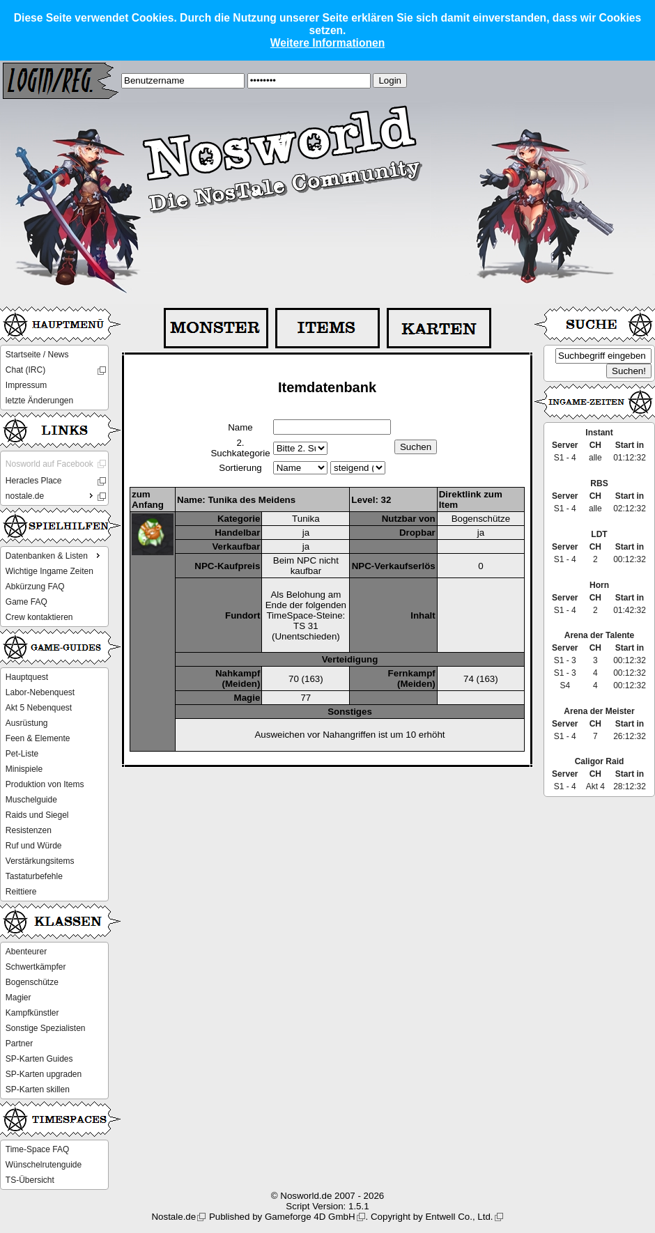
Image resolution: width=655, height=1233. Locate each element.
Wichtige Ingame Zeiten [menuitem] (49, 571)
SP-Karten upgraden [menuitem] (44, 1074)
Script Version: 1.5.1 (327, 1206)
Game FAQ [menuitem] (26, 602)
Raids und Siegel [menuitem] (37, 815)
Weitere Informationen (327, 43)
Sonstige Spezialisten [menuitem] (46, 1028)
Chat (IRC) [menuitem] (25, 370)
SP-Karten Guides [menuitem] (39, 1059)
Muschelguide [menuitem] (31, 800)
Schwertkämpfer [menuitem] (36, 967)
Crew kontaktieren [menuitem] (39, 617)
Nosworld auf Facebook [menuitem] (49, 464)
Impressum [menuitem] (26, 385)
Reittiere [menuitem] (21, 892)
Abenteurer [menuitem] (26, 951)
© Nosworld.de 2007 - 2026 (327, 1196)
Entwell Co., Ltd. (459, 1216)
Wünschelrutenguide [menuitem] (44, 1165)
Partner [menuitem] (19, 1043)
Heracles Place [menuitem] (34, 481)
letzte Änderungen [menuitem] (39, 400)
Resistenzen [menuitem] (29, 830)
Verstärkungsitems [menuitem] (40, 861)
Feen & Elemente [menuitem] (38, 738)
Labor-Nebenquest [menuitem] (40, 692)
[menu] (54, 377)
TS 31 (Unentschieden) (306, 631)
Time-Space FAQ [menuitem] (38, 1149)
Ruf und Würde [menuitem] (34, 846)
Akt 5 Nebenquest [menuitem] (39, 708)
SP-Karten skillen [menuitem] (38, 1089)
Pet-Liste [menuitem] (22, 754)
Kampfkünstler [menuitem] (32, 1013)
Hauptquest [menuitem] (27, 677)
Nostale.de (173, 1216)
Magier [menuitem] (18, 997)
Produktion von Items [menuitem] (45, 784)
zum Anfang (148, 499)
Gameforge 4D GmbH (310, 1216)
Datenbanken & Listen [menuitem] (54, 555)
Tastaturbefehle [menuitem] (34, 876)
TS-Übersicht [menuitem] (30, 1180)
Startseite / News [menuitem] (37, 354)
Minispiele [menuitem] (24, 769)
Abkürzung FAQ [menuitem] (35, 586)
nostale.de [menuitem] (51, 495)
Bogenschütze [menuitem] (32, 982)
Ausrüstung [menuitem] (27, 723)
